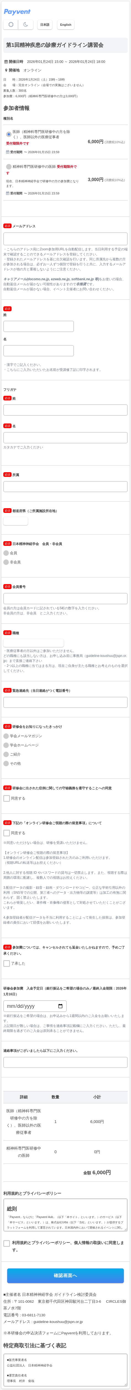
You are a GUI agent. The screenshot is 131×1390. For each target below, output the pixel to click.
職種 (11, 633)
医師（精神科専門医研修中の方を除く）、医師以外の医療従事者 (41, 134)
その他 (15, 763)
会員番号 (14, 587)
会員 (13, 553)
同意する (18, 798)
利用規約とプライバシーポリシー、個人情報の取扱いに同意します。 (68, 1246)
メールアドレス (19, 226)
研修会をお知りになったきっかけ (32, 727)
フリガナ (10, 390)
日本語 (44, 24)
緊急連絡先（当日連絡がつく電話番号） (37, 691)
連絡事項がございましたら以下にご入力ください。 (41, 1051)
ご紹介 (15, 754)
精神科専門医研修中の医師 (34, 167)
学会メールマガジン (26, 736)
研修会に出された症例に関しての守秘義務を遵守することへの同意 (57, 788)
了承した (18, 963)
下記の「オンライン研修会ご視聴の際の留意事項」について (52, 823)
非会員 (15, 562)
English (65, 24)
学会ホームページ (24, 745)
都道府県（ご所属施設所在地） (31, 511)
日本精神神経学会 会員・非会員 (32, 544)
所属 (11, 475)
